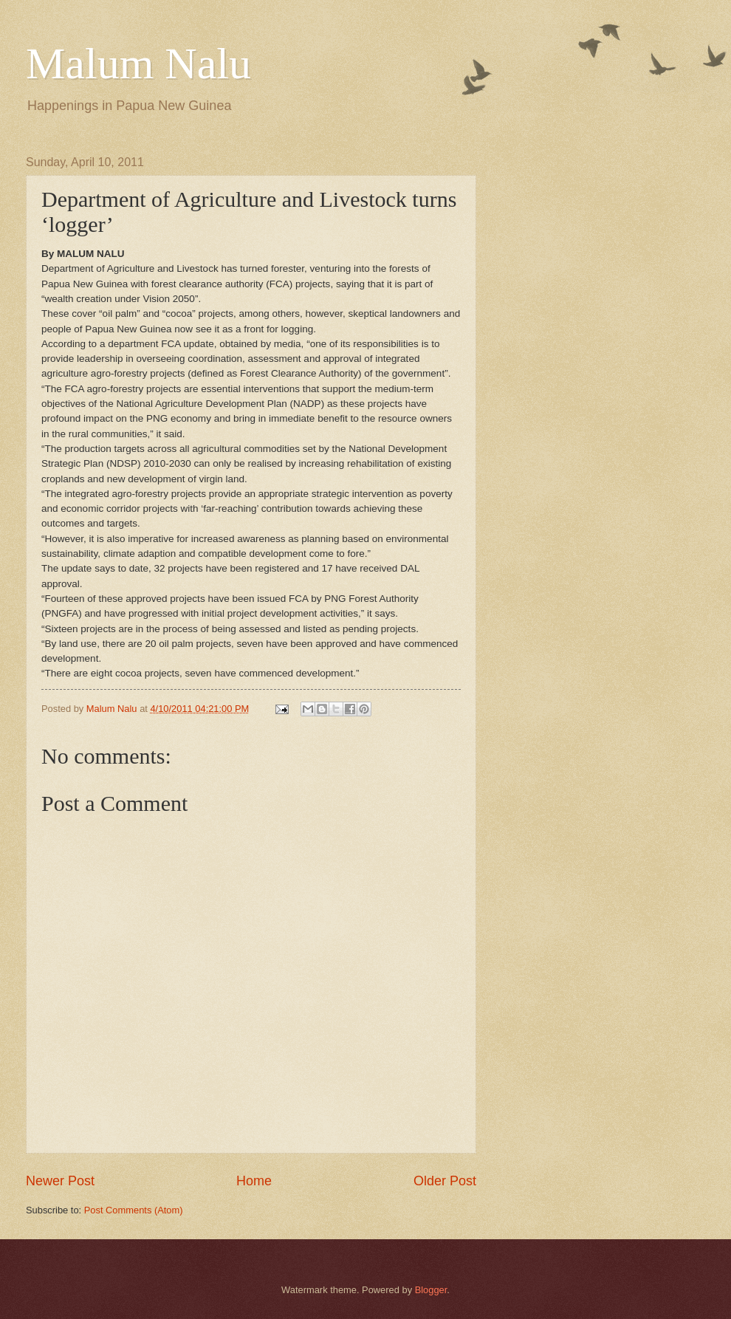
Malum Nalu (138, 63)
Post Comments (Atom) (133, 1210)
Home (254, 1181)
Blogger (431, 1289)
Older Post (444, 1181)
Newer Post (60, 1181)
